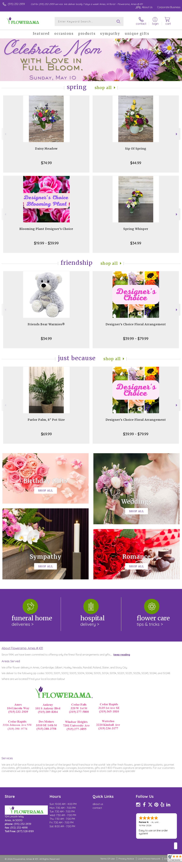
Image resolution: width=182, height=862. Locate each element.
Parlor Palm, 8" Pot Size (46, 420)
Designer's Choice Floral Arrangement (136, 324)
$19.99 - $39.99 (46, 243)
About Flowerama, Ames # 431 (22, 648)
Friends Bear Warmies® (46, 324)
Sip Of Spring (135, 148)
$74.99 (46, 162)
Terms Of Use (107, 858)
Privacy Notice (126, 858)
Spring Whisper (135, 229)
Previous (5, 134)
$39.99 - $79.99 (135, 338)
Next (177, 134)
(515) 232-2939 (16, 4)
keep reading (121, 654)
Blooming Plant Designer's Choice (46, 229)
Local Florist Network (149, 858)
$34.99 (135, 243)
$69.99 (46, 434)
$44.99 (135, 162)
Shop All (103, 87)
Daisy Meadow (46, 148)
